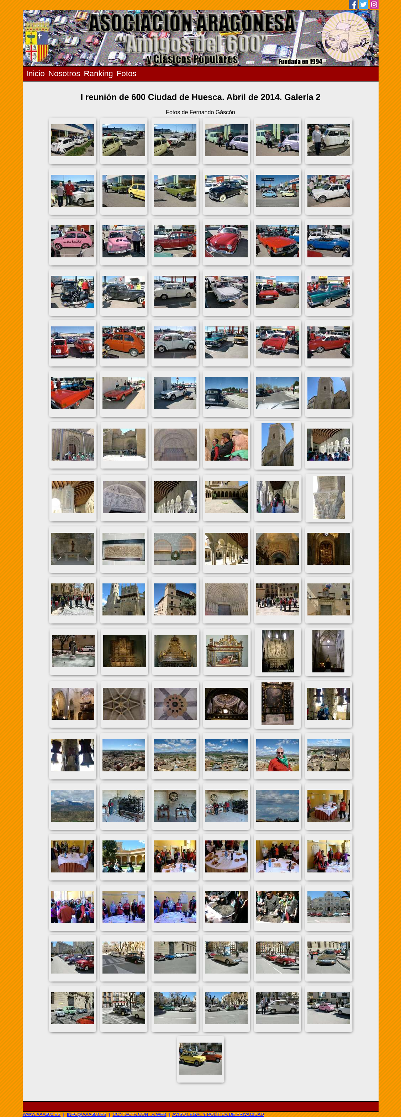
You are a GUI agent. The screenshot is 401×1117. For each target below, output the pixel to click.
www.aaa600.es (42, 1114)
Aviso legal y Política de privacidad (218, 1114)
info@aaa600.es (86, 1114)
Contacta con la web (139, 1114)
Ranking (98, 73)
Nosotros (64, 73)
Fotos (127, 73)
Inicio (35, 73)
